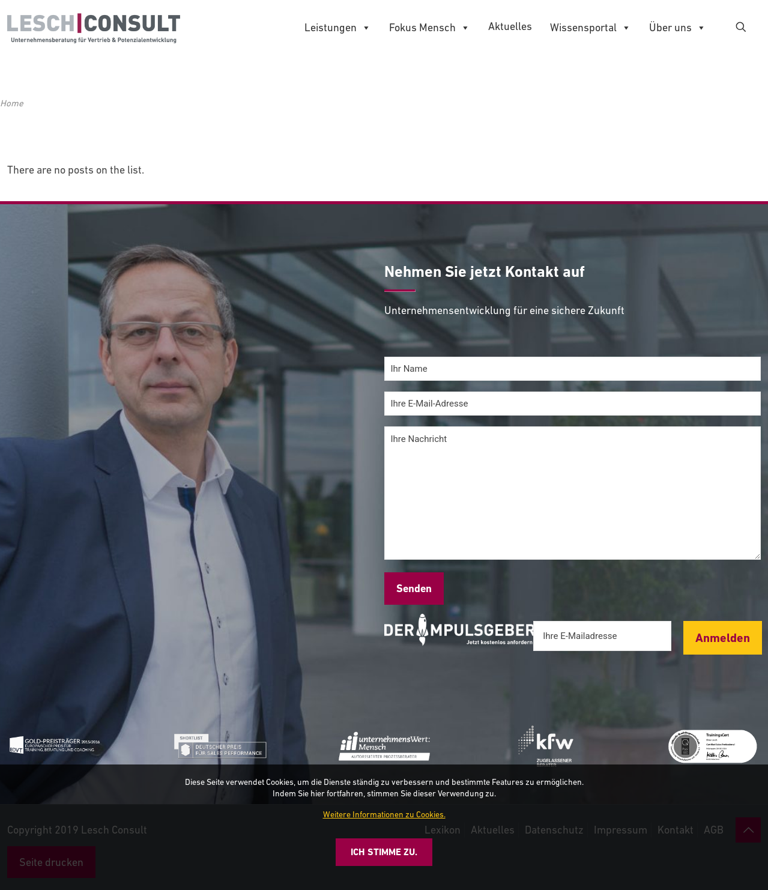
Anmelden (722, 638)
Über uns (677, 28)
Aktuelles (510, 26)
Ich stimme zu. (384, 852)
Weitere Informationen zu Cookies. (384, 814)
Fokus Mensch (429, 28)
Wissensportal (590, 28)
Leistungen (337, 28)
